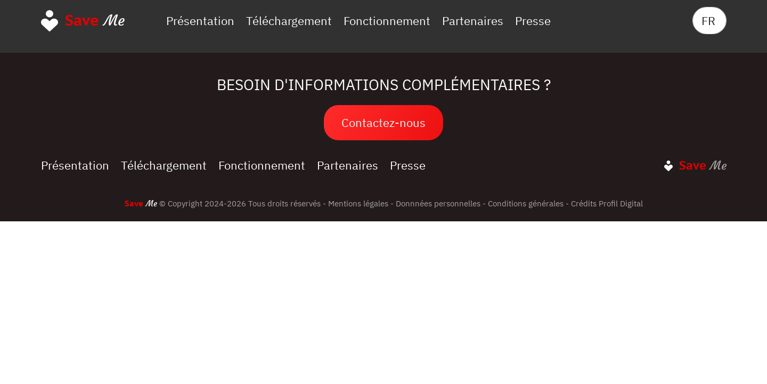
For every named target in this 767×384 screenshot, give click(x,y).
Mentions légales (358, 203)
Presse (533, 20)
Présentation (200, 20)
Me (95, 20)
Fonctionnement (387, 20)
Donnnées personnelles (438, 203)
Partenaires (472, 20)
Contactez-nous (383, 122)
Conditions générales (526, 203)
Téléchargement (289, 20)
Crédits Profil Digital (607, 203)
